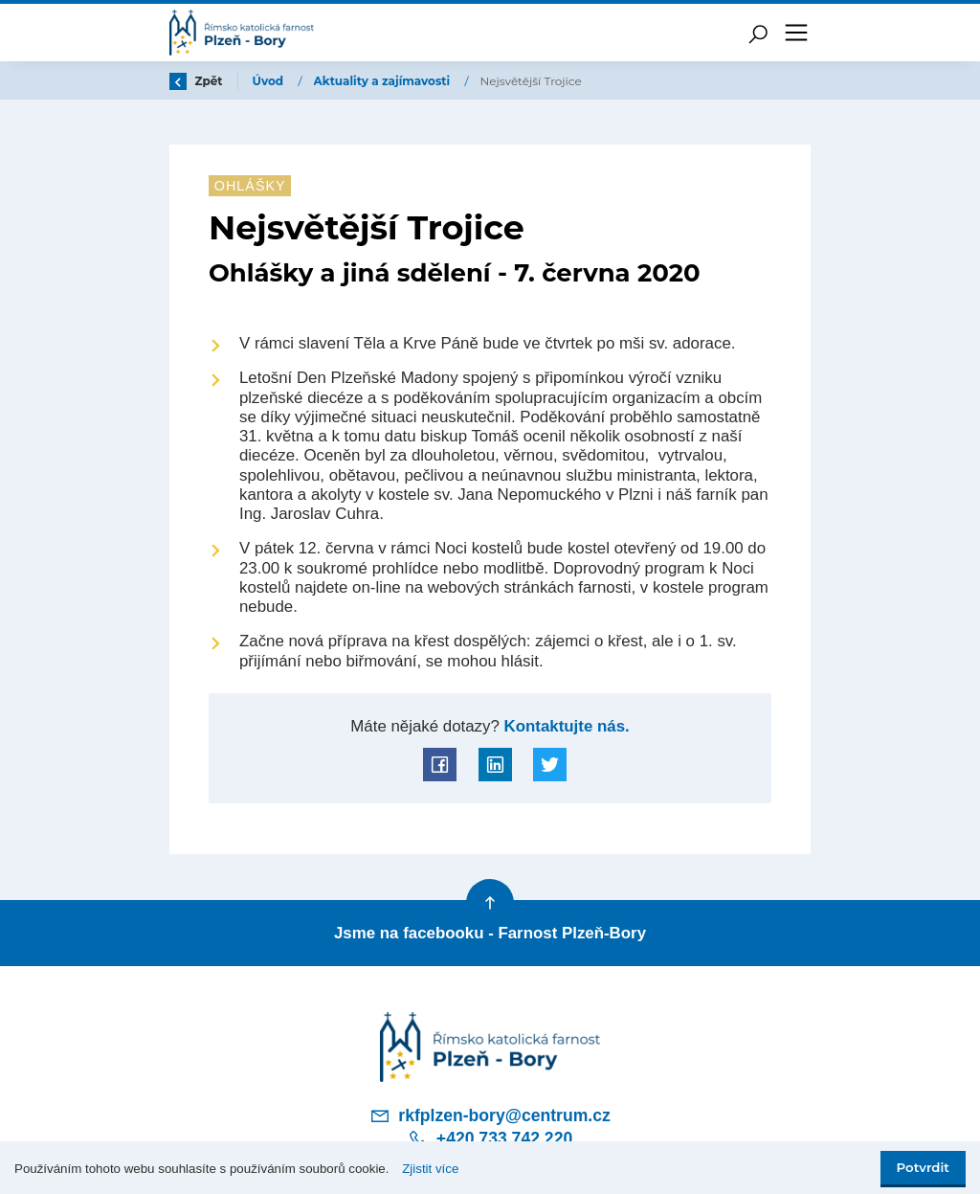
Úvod (270, 81)
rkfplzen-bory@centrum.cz (490, 1115)
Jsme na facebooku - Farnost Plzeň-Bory (490, 933)
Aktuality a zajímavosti (384, 81)
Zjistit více (430, 1168)
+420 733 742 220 (490, 1139)
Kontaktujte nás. (565, 726)
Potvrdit (923, 1167)
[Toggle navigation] (796, 32)
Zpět (196, 81)
